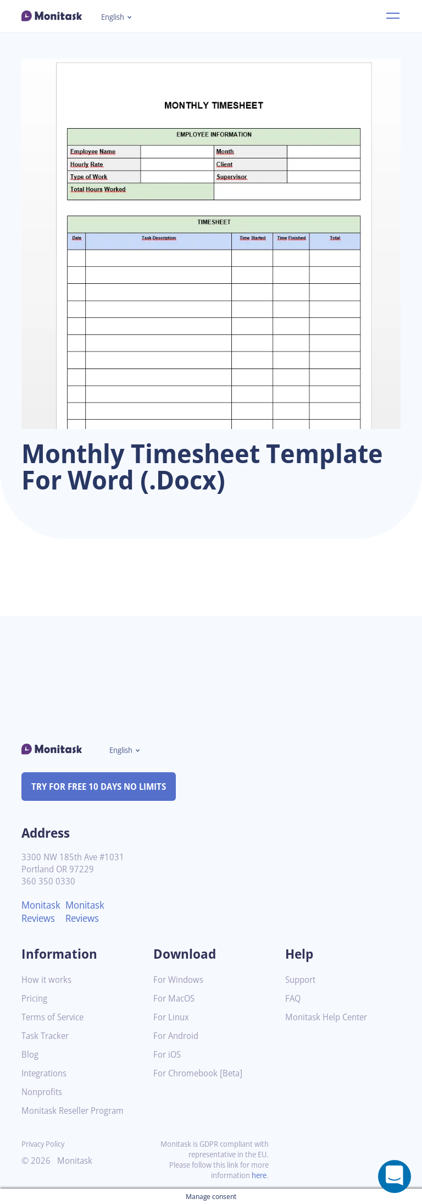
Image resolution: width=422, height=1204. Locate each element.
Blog (30, 1054)
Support (301, 980)
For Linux (172, 1017)
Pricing (35, 998)
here (258, 1175)
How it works (47, 980)
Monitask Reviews (42, 911)
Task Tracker (47, 1036)
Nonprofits (43, 1092)
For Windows (180, 980)
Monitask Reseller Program (76, 1111)
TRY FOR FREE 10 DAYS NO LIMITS (103, 786)
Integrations (46, 1073)
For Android (177, 1036)
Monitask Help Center (329, 1017)
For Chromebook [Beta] (201, 1073)
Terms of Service (55, 1017)
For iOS (168, 1054)
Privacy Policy (45, 1144)
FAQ (293, 998)
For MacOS (175, 998)
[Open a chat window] (394, 1176)
